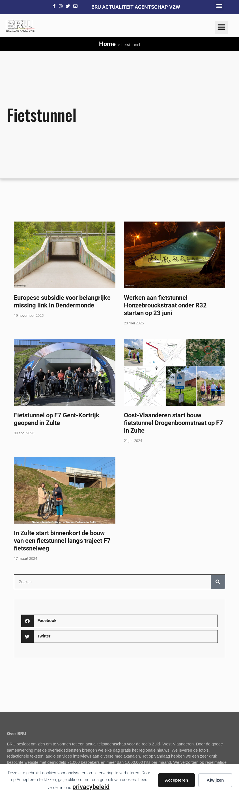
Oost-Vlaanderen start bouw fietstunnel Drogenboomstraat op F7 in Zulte (173, 422)
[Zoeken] (218, 582)
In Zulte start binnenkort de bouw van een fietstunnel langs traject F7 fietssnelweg (62, 540)
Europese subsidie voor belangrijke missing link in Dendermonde (62, 301)
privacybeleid (90, 786)
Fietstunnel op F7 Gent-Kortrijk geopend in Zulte (56, 418)
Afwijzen (215, 780)
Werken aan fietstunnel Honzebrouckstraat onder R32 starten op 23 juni (165, 305)
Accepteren (176, 780)
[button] (219, 5)
